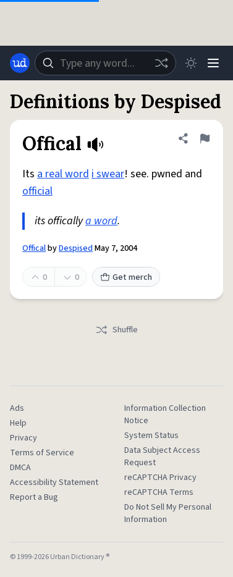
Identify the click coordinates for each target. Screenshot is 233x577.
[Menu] (213, 63)
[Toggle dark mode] (191, 63)
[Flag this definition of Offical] (204, 138)
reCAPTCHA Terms (158, 492)
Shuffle (116, 330)
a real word (63, 174)
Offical (34, 248)
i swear (107, 174)
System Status (151, 435)
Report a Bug (34, 497)
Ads (17, 408)
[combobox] (105, 63)
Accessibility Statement (54, 482)
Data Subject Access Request (162, 456)
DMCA (20, 467)
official (37, 191)
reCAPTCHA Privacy (160, 477)
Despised (76, 248)
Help (18, 423)
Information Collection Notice (165, 414)
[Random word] (161, 63)
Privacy (23, 438)
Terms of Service (42, 453)
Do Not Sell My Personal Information (167, 513)
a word (101, 221)
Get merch (126, 277)
